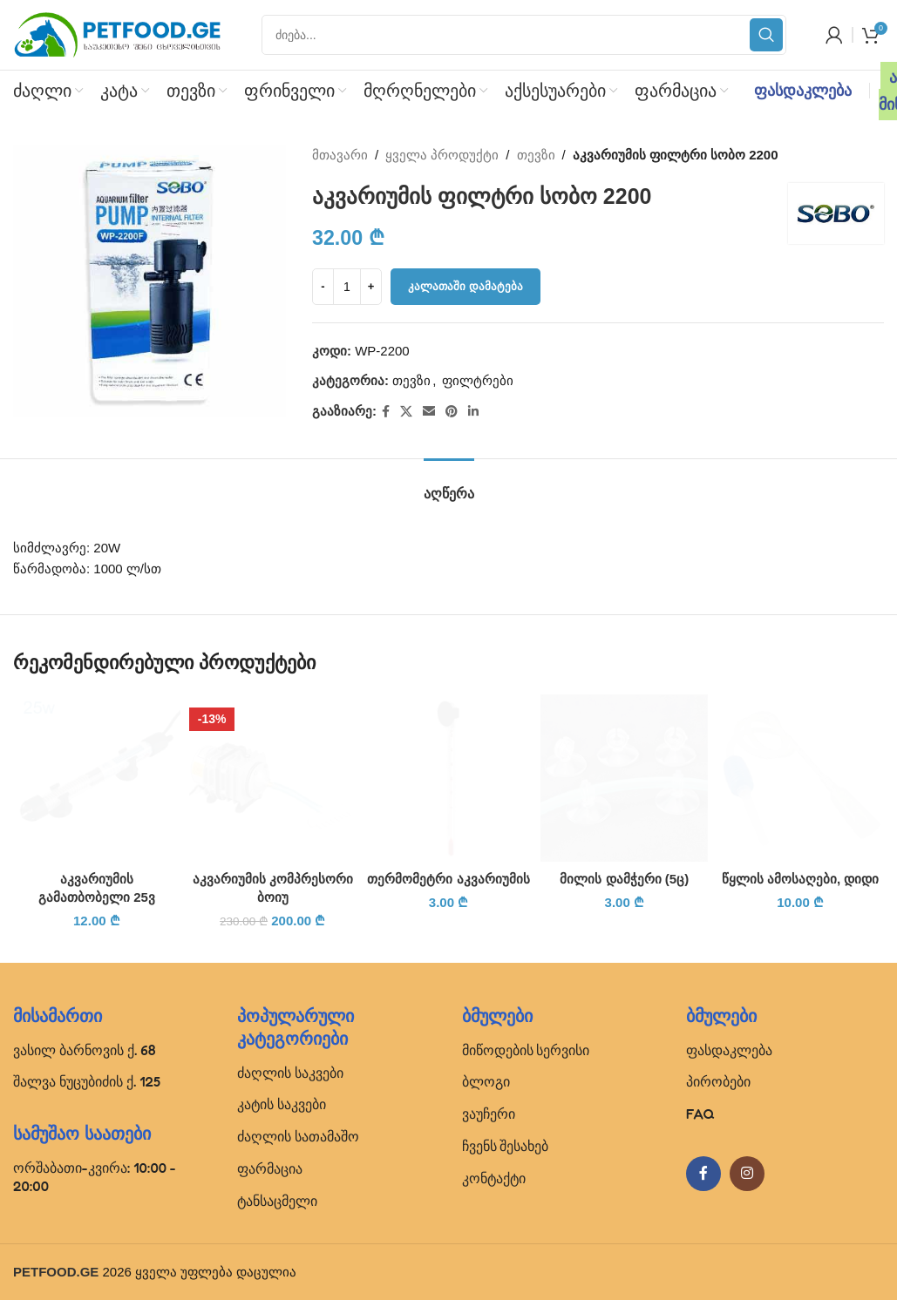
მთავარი (340, 154)
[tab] (449, 484)
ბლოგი (486, 1081)
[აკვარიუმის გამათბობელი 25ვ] (96, 778)
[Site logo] (117, 33)
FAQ (700, 1113)
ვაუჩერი (488, 1113)
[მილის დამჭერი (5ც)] (624, 778)
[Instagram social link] (747, 1173)
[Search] (524, 35)
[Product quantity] (347, 286)
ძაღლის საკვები (290, 1072)
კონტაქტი (494, 1178)
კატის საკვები (281, 1104)
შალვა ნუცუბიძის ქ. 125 (86, 1081)
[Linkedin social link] (473, 411)
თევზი (536, 154)
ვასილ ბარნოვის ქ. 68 (84, 1050)
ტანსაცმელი (277, 1200)
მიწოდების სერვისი (526, 1050)
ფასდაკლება (803, 90)
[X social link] (406, 411)
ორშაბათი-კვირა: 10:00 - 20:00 (94, 1177)
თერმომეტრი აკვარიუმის (448, 878)
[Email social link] (429, 411)
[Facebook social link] (386, 411)
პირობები (718, 1081)
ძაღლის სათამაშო (298, 1136)
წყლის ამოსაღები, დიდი (801, 878)
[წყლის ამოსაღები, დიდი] (800, 778)
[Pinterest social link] (451, 411)
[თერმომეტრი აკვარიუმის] (449, 778)
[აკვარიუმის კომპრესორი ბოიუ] (273, 778)
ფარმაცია (269, 1168)
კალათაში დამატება (465, 286)
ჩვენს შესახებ (505, 1145)
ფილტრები (477, 380)
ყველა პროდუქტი (442, 154)
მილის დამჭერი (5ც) (624, 878)
